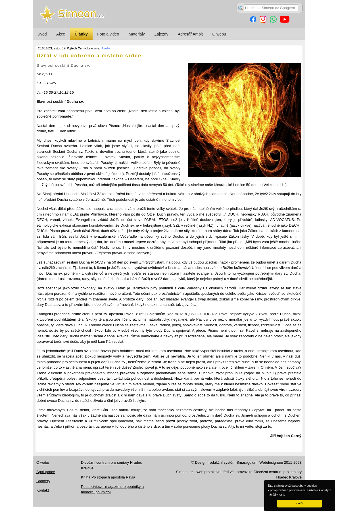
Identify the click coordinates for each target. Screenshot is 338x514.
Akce (60, 34)
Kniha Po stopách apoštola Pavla (108, 477)
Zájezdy (161, 34)
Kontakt (42, 490)
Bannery (43, 481)
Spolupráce (45, 472)
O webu (219, 34)
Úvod (42, 34)
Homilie (105, 48)
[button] (286, 495)
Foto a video (108, 34)
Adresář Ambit (190, 34)
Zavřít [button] (299, 503)
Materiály (137, 34)
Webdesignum (271, 462)
